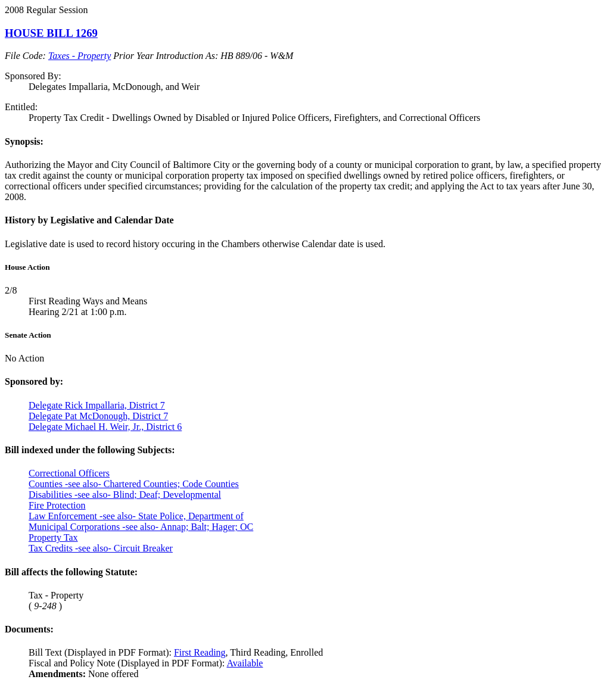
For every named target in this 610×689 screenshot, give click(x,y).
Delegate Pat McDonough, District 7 (98, 416)
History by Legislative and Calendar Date (89, 220)
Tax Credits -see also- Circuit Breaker (101, 548)
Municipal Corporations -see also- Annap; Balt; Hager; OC (141, 527)
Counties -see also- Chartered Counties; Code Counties (134, 484)
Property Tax (53, 537)
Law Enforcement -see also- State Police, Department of (136, 516)
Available (244, 663)
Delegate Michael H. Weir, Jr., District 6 (105, 427)
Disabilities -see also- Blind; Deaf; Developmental (125, 495)
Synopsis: (24, 141)
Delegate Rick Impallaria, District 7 (97, 405)
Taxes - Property (79, 56)
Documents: (29, 629)
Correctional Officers (69, 473)
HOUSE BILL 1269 (51, 33)
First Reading (200, 652)
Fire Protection (57, 505)
